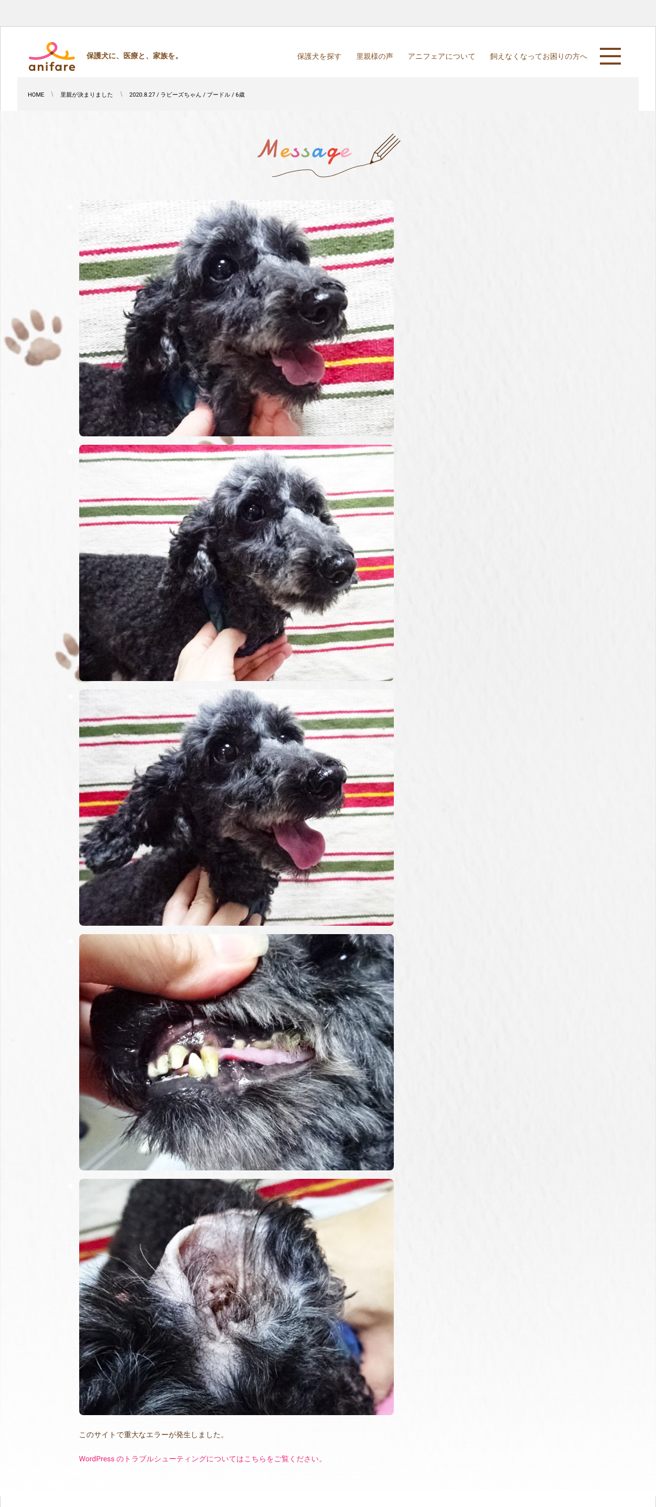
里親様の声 (374, 57)
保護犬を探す (319, 57)
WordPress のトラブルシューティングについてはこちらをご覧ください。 (203, 1459)
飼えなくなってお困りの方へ (538, 57)
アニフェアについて (442, 57)
